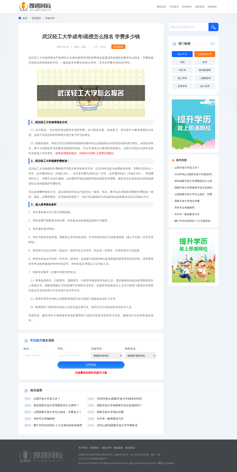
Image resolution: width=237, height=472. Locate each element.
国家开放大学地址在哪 (187, 200)
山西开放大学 (205, 54)
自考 (204, 62)
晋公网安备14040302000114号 (114, 463)
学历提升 (174, 6)
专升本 (182, 70)
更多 (212, 43)
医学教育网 (205, 70)
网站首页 (161, 6)
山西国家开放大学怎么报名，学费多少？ (194, 194)
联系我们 (95, 447)
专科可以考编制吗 (184, 207)
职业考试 (187, 6)
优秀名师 (199, 6)
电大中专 (182, 54)
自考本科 (182, 86)
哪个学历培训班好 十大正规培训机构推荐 (194, 220)
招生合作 (106, 447)
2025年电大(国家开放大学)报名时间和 (194, 174)
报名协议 (130, 447)
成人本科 (182, 78)
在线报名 (212, 6)
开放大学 (50, 18)
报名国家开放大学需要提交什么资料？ (194, 180)
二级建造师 (205, 78)
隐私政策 (118, 447)
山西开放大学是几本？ (187, 167)
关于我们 (83, 447)
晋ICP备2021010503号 (88, 463)
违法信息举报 (168, 463)
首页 (25, 18)
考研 (182, 62)
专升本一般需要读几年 (187, 214)
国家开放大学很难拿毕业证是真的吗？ (194, 187)
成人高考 (205, 86)
